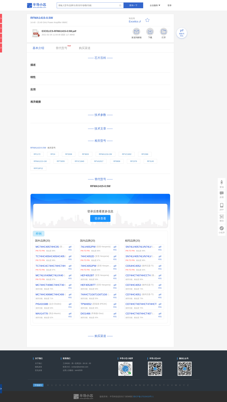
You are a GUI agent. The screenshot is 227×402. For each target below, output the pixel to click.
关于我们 (38, 363)
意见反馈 (38, 370)
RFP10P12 (38, 168)
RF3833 (85, 154)
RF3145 (150, 161)
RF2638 (68, 154)
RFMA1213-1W (40, 161)
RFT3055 (61, 161)
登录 (169, 5)
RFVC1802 (126, 154)
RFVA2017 (98, 161)
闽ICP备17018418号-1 (143, 396)
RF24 (53, 154)
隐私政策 (38, 367)
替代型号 (63, 47)
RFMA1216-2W (105, 154)
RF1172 (37, 154)
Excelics (133, 21)
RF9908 (117, 161)
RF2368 (144, 154)
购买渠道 (84, 48)
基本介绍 (38, 48)
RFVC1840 (79, 161)
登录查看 (100, 218)
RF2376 (133, 161)
